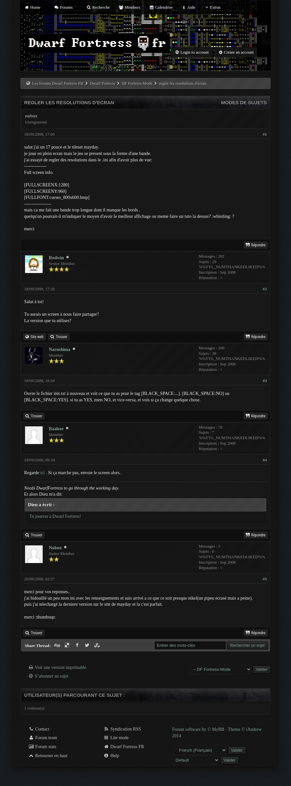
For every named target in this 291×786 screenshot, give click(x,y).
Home (32, 7)
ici (42, 472)
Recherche (98, 7)
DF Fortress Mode (137, 83)
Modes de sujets (244, 102)
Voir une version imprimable (60, 667)
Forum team (42, 737)
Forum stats (42, 746)
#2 (265, 288)
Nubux (55, 547)
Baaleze (56, 428)
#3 (265, 380)
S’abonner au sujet (51, 676)
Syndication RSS (122, 729)
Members (129, 7)
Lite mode (116, 737)
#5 (265, 579)
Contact (38, 729)
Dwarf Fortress (102, 83)
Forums (63, 7)
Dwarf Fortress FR (123, 746)
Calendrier (161, 7)
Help (111, 755)
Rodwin (56, 257)
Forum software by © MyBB (199, 729)
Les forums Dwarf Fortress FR (57, 83)
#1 (265, 134)
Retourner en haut (47, 755)
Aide (188, 7)
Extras (212, 7)
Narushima (59, 349)
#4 (265, 459)
